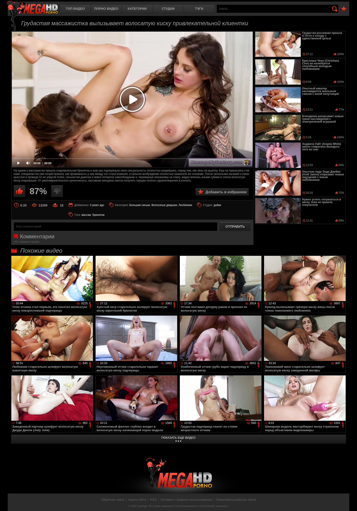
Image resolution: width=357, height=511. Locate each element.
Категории (137, 8)
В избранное (344, 9)
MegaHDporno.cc (32, 8)
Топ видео (75, 8)
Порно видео (106, 8)
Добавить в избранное (226, 192)
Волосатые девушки (164, 205)
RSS (153, 499)
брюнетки (98, 214)
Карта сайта (137, 499)
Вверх (350, 502)
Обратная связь (113, 499)
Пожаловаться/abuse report (236, 499)
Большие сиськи (139, 205)
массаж (86, 214)
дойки (217, 205)
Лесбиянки (185, 205)
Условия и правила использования (186, 499)
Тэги (199, 8)
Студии (168, 8)
